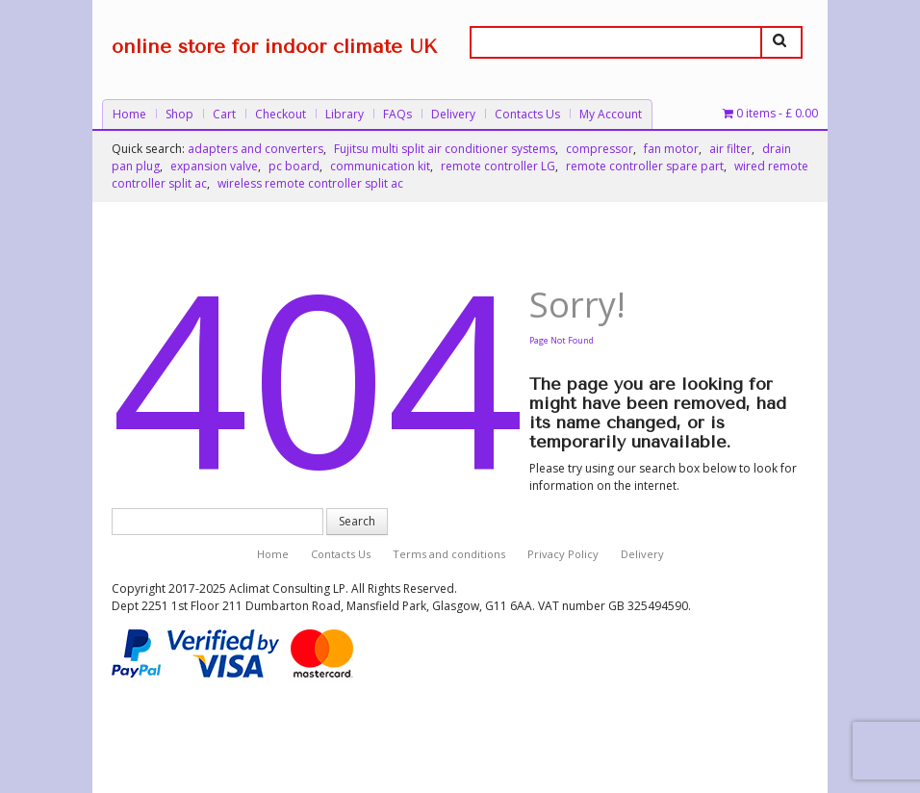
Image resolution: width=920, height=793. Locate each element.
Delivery (453, 114)
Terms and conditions (449, 554)
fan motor (671, 149)
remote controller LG (498, 166)
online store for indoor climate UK (274, 47)
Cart (224, 114)
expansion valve (214, 166)
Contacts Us (527, 114)
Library (344, 114)
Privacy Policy (563, 554)
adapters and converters (255, 149)
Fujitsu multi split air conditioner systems (444, 149)
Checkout (280, 114)
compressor (599, 149)
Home (129, 114)
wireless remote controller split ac (310, 183)
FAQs (397, 114)
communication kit (380, 166)
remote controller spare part (645, 166)
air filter (730, 149)
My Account (610, 114)
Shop (179, 114)
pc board (293, 166)
